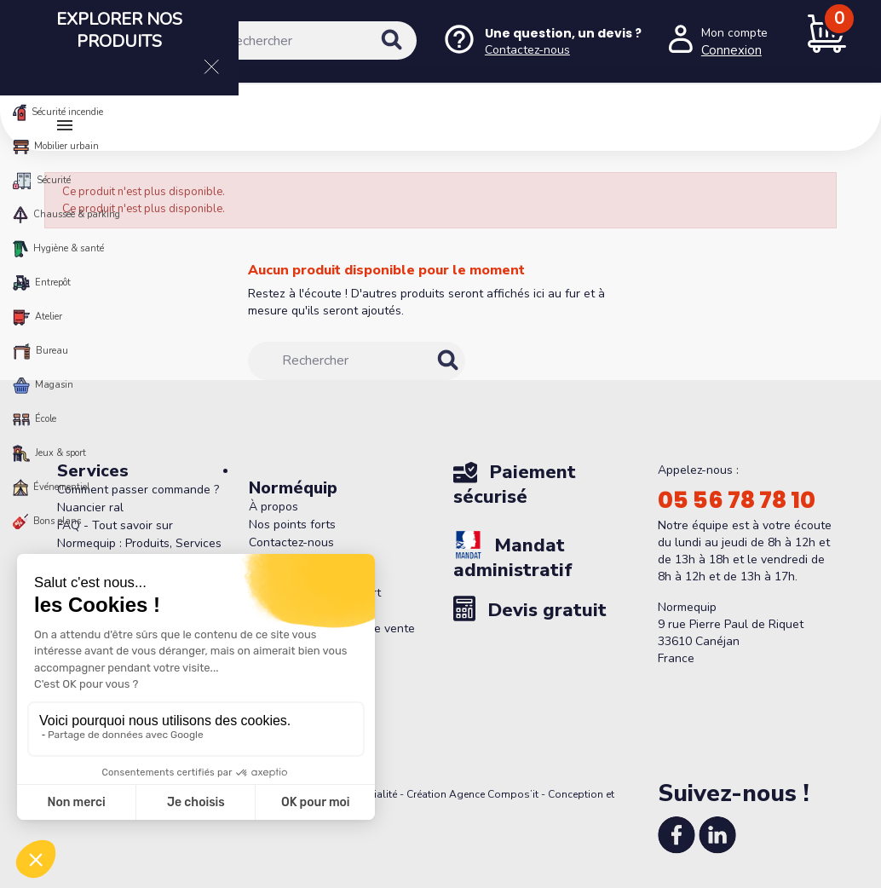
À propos (273, 507)
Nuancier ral (90, 507)
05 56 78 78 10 (736, 500)
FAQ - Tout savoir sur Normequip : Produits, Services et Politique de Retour (139, 543)
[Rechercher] (304, 40)
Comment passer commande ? (138, 489)
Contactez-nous (291, 542)
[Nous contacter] (542, 41)
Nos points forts (292, 524)
